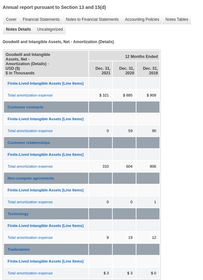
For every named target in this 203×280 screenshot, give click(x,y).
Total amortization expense (30, 95)
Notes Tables (175, 19)
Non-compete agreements (31, 178)
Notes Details (17, 29)
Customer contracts (26, 107)
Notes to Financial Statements (91, 19)
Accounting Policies (140, 19)
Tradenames (19, 249)
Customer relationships (29, 143)
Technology (18, 214)
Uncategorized (48, 29)
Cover (9, 19)
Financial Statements (39, 19)
